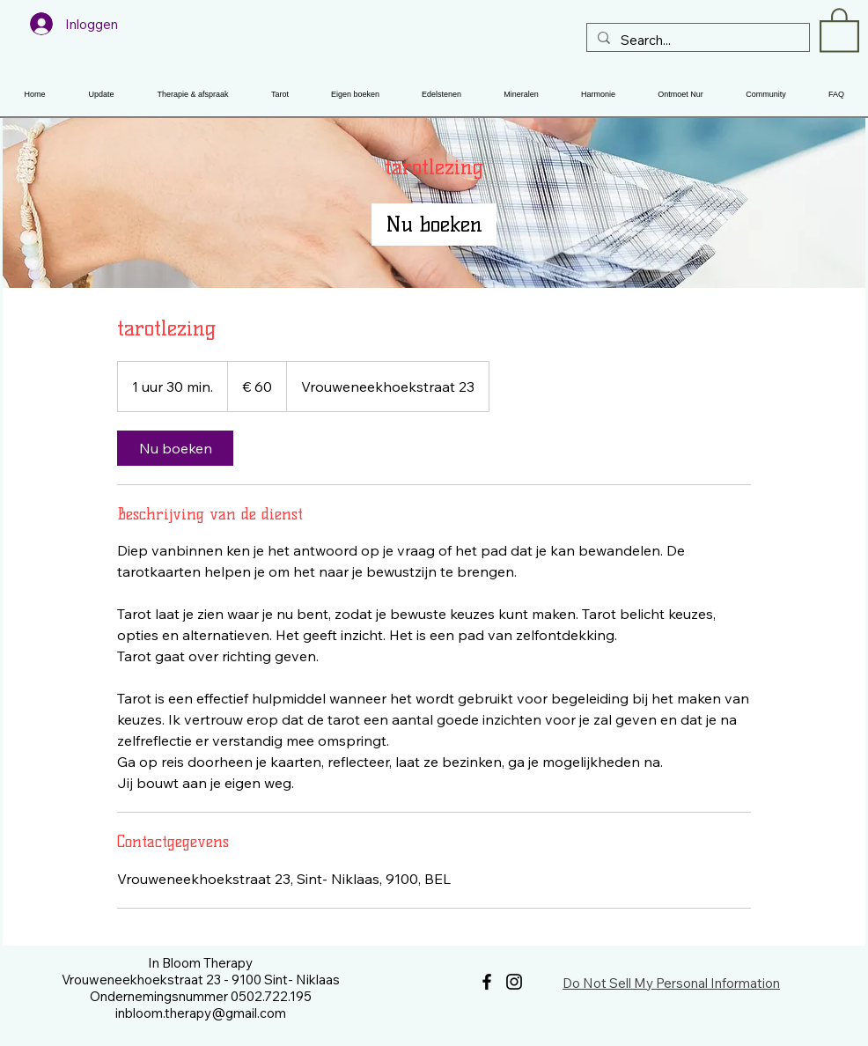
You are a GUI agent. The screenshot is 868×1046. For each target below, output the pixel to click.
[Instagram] (514, 981)
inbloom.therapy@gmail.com (200, 1013)
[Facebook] (486, 981)
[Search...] (696, 40)
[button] (839, 29)
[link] (434, 224)
